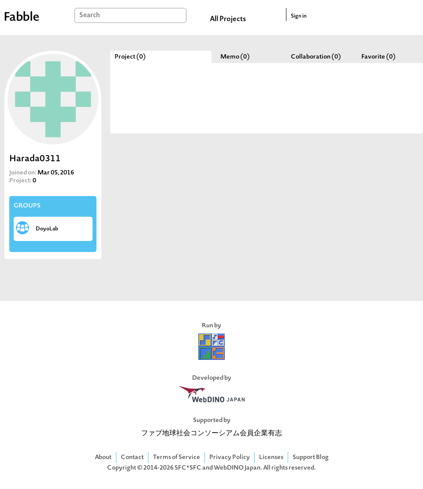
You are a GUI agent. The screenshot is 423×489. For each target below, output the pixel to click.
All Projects (228, 19)
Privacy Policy (229, 457)
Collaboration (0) (316, 57)
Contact (132, 457)
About (103, 457)
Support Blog (311, 457)
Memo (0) (235, 57)
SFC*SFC (187, 468)
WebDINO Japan (237, 468)
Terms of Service (176, 457)
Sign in (299, 16)
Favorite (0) (378, 57)
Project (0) (130, 57)
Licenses (271, 457)
